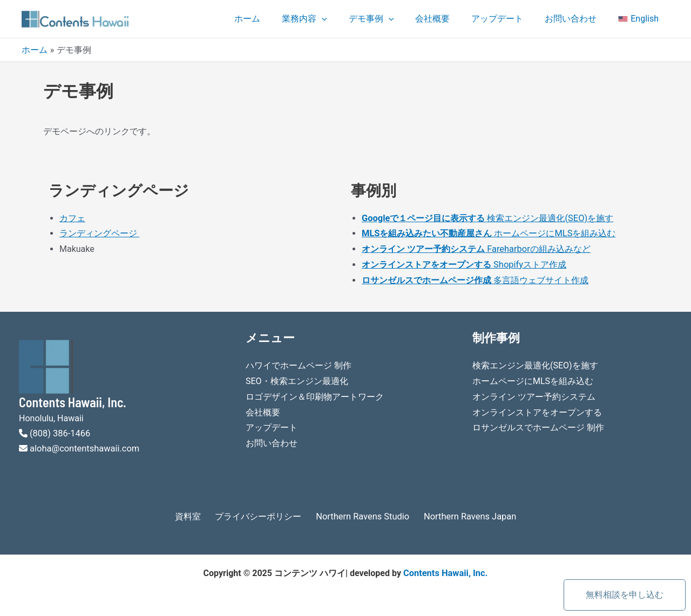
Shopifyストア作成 (463, 263)
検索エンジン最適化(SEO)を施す (487, 218)
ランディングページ (99, 233)
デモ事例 (391, 19)
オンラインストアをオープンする (537, 408)
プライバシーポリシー (263, 513)
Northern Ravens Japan (460, 513)
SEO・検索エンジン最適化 (297, 378)
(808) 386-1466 (59, 431)
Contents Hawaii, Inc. (445, 569)
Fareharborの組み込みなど (475, 248)
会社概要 (447, 18)
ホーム (275, 18)
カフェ (72, 218)
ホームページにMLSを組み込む (488, 233)
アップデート (508, 18)
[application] (345, 19)
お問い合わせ (577, 18)
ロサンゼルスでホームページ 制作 (538, 424)
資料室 (199, 513)
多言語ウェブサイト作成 (539, 278)
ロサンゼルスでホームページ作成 (426, 278)
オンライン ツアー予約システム (533, 393)
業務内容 (328, 19)
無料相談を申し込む (624, 595)
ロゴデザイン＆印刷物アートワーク (315, 393)
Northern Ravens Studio (360, 513)
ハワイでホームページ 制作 (298, 363)
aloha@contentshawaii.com (83, 446)
